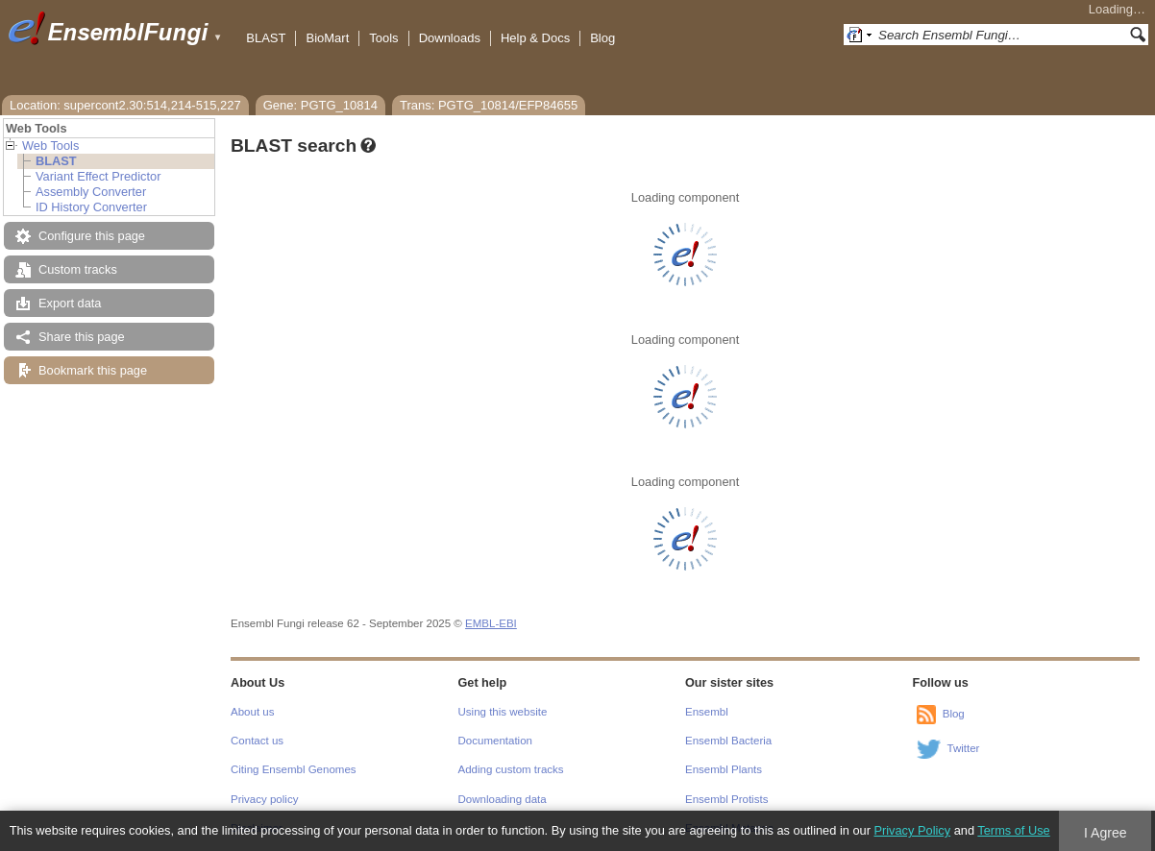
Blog (602, 38)
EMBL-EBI (491, 623)
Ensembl (706, 711)
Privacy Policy (911, 830)
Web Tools (50, 145)
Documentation (495, 740)
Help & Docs (535, 38)
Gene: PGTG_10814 (320, 105)
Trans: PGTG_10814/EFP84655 (489, 105)
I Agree (1105, 832)
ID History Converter (91, 207)
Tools (383, 38)
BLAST (265, 38)
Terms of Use (1013, 830)
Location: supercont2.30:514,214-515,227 (125, 105)
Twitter (963, 748)
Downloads (449, 38)
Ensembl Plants (723, 769)
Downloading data (502, 799)
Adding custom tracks (511, 769)
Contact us (257, 740)
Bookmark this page (92, 370)
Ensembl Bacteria (728, 740)
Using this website (503, 711)
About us (252, 711)
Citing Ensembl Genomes (293, 769)
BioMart (327, 38)
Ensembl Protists (726, 799)
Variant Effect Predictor (98, 176)
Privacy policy (264, 799)
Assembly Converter (91, 191)
